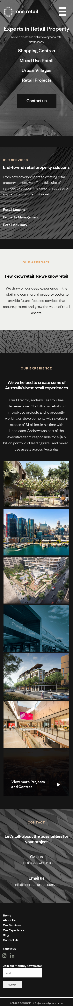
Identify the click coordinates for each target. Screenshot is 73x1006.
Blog (6, 935)
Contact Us (10, 940)
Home (7, 915)
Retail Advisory (15, 224)
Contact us (36, 100)
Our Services (12, 925)
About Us (9, 920)
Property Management (21, 216)
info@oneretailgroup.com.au (36, 884)
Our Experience (14, 930)
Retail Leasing (14, 209)
